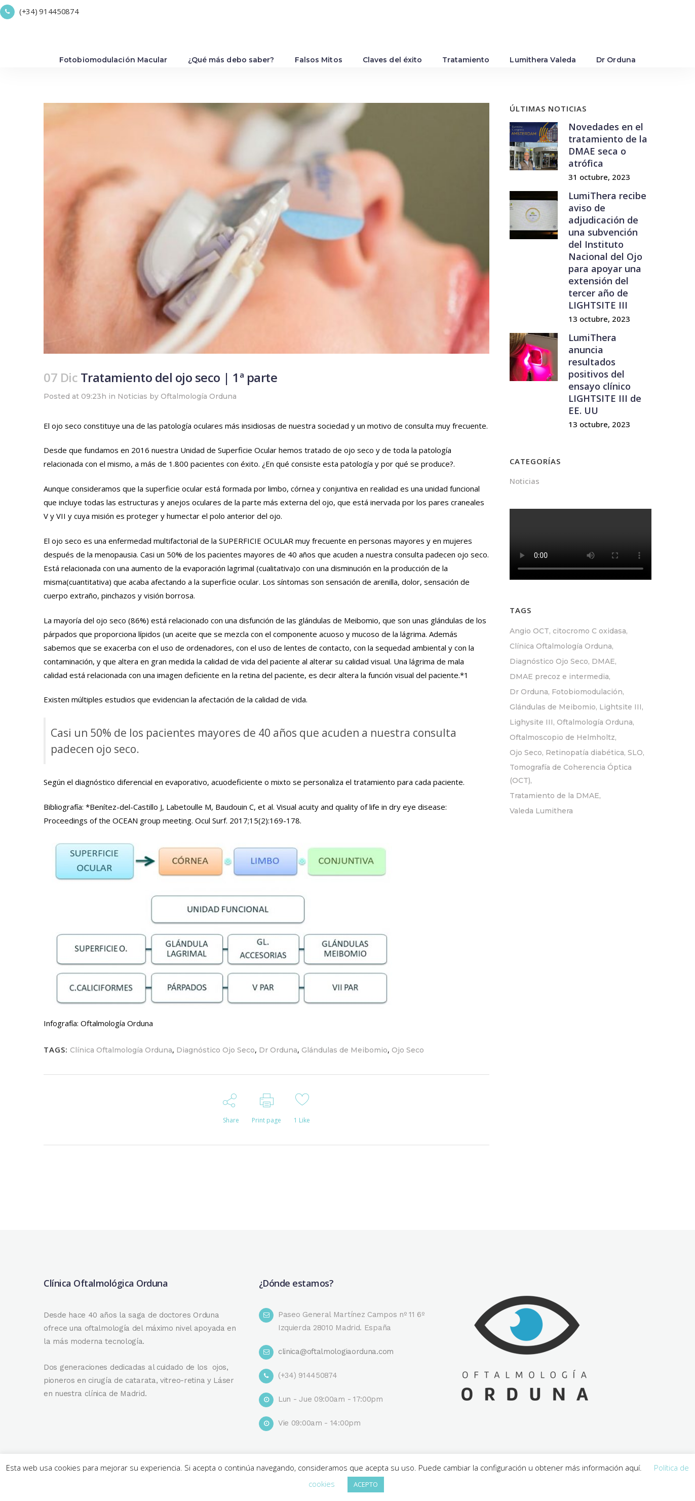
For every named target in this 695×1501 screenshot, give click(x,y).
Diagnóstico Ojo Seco (215, 1050)
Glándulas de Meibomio (344, 1050)
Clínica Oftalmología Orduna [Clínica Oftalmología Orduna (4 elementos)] (561, 646)
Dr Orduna (278, 1050)
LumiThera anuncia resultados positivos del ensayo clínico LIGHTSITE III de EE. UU (604, 374)
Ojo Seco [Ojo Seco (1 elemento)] (526, 752)
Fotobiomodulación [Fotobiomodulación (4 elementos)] (587, 691)
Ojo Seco (408, 1050)
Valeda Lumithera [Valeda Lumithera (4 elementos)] (541, 810)
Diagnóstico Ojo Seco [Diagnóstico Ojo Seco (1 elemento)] (549, 661)
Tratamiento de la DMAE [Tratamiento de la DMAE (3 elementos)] (554, 795)
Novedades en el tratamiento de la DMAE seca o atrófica (607, 145)
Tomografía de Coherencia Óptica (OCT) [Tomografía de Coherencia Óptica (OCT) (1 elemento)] (571, 774)
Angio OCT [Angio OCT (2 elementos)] (529, 630)
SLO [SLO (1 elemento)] (635, 752)
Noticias (132, 396)
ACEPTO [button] (366, 1484)
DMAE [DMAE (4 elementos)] (603, 661)
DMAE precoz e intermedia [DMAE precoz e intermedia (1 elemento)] (559, 676)
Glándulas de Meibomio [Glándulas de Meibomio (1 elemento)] (553, 706)
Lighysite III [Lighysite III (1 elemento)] (531, 722)
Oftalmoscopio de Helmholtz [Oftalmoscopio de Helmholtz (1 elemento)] (562, 737)
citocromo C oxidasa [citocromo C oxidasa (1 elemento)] (589, 630)
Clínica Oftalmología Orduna (121, 1050)
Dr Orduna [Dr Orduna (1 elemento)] (529, 691)
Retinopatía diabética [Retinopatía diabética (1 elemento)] (585, 752)
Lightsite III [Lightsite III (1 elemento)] (620, 706)
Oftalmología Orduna (199, 396)
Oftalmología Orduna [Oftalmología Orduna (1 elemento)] (595, 722)
